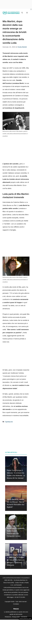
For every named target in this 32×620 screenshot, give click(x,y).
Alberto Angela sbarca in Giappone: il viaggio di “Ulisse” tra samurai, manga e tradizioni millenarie (16, 560)
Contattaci (16, 604)
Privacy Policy (16, 616)
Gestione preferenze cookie (25, 618)
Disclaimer (24, 616)
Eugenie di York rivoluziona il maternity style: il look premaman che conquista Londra (15, 531)
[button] (22, 12)
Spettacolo (9, 422)
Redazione (8, 616)
